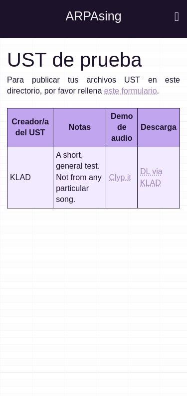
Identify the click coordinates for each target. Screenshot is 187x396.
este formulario (130, 91)
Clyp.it (120, 177)
